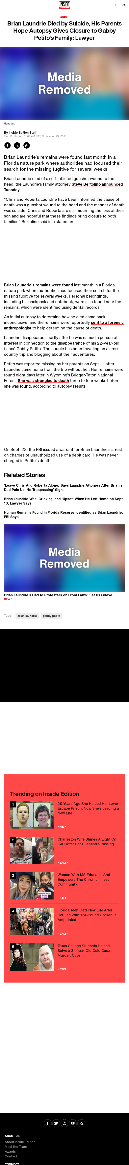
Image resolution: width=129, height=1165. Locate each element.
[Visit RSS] (81, 1123)
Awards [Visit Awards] (10, 1151)
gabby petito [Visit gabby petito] (51, 616)
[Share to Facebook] (7, 146)
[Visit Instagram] (64, 1123)
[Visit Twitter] (56, 1123)
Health (63, 862)
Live (122, 5)
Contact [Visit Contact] (11, 1156)
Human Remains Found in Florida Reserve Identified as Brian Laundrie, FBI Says (63, 514)
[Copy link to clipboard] (26, 146)
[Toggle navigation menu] (5, 5)
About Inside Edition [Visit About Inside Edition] (20, 1142)
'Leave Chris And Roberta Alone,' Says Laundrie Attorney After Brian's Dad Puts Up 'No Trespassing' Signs (63, 487)
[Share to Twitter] (17, 146)
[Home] (64, 5)
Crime (64, 17)
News (8, 599)
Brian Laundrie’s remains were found (38, 285)
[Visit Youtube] (73, 1123)
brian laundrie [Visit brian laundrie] (27, 616)
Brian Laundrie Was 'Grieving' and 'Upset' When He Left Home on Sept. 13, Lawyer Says (64, 501)
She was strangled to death (43, 380)
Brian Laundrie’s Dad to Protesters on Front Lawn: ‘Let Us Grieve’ (58, 594)
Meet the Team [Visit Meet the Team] (16, 1146)
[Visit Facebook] (48, 1123)
